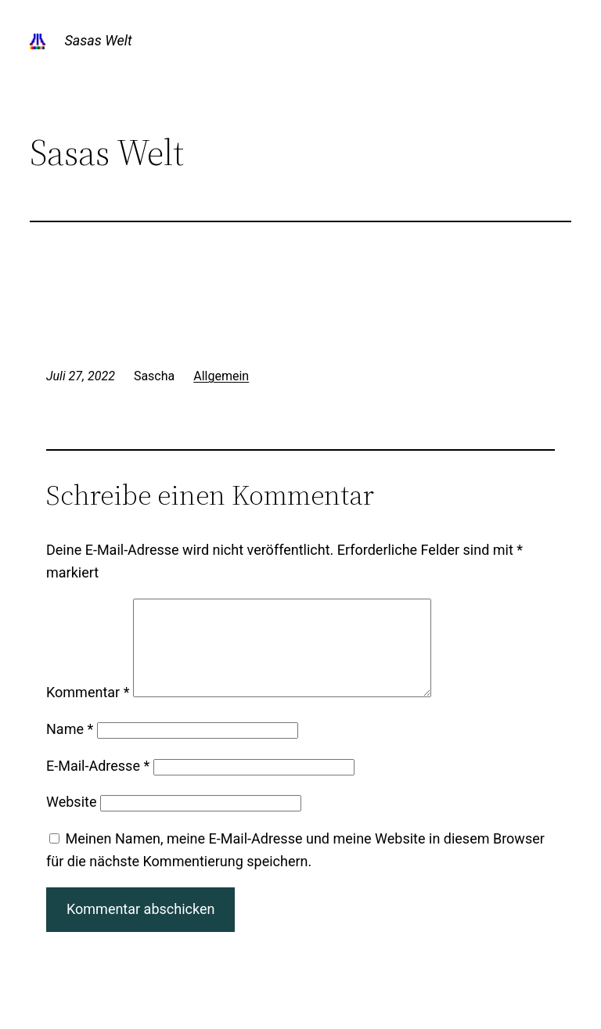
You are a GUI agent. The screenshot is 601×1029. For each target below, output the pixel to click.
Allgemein (221, 376)
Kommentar (87, 711)
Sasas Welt (97, 40)
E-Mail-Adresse (97, 784)
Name (69, 747)
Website (71, 820)
